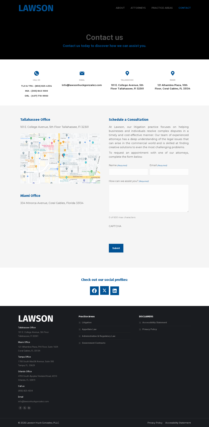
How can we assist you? (129, 181)
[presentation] (131, 235)
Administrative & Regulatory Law (98, 336)
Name (118, 165)
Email (158, 165)
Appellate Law (89, 329)
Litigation (87, 322)
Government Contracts (93, 343)
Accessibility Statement (154, 322)
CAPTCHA (115, 226)
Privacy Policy (149, 329)
